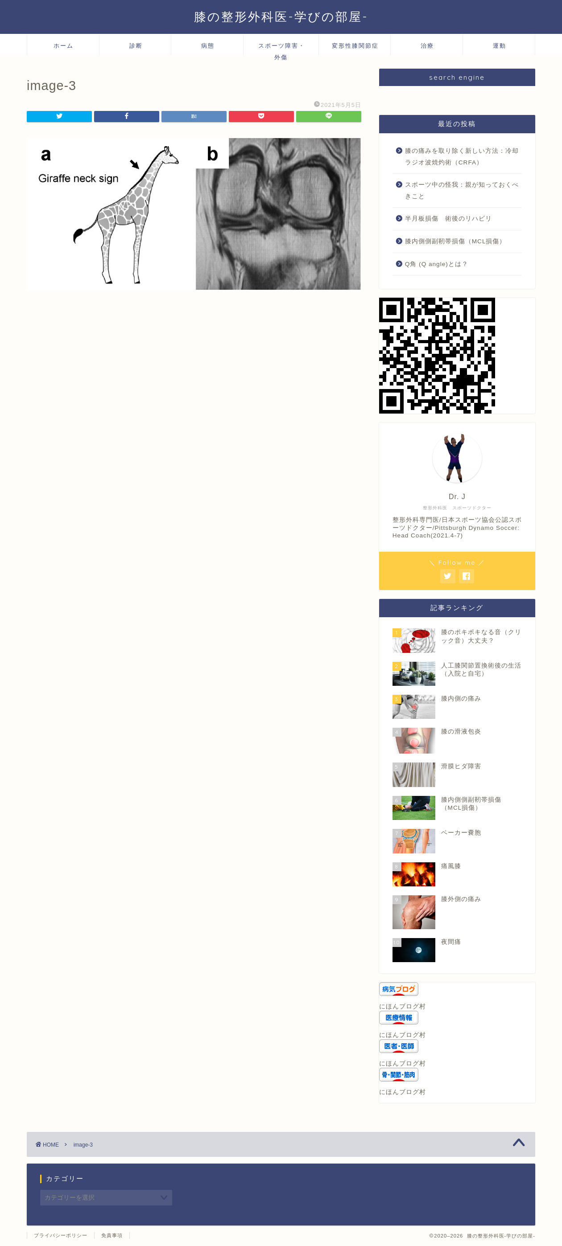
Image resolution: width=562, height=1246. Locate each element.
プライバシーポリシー (60, 1235)
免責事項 (112, 1235)
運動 (499, 45)
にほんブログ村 (402, 1006)
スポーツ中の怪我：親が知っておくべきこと (462, 190)
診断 (136, 45)
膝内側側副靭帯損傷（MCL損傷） (455, 241)
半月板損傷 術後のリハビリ (448, 218)
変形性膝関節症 (355, 45)
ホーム (64, 45)
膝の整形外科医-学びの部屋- (281, 16)
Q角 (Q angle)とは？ (436, 264)
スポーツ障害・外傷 (281, 48)
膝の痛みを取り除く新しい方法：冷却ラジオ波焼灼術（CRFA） (462, 157)
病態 (208, 45)
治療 (427, 45)
